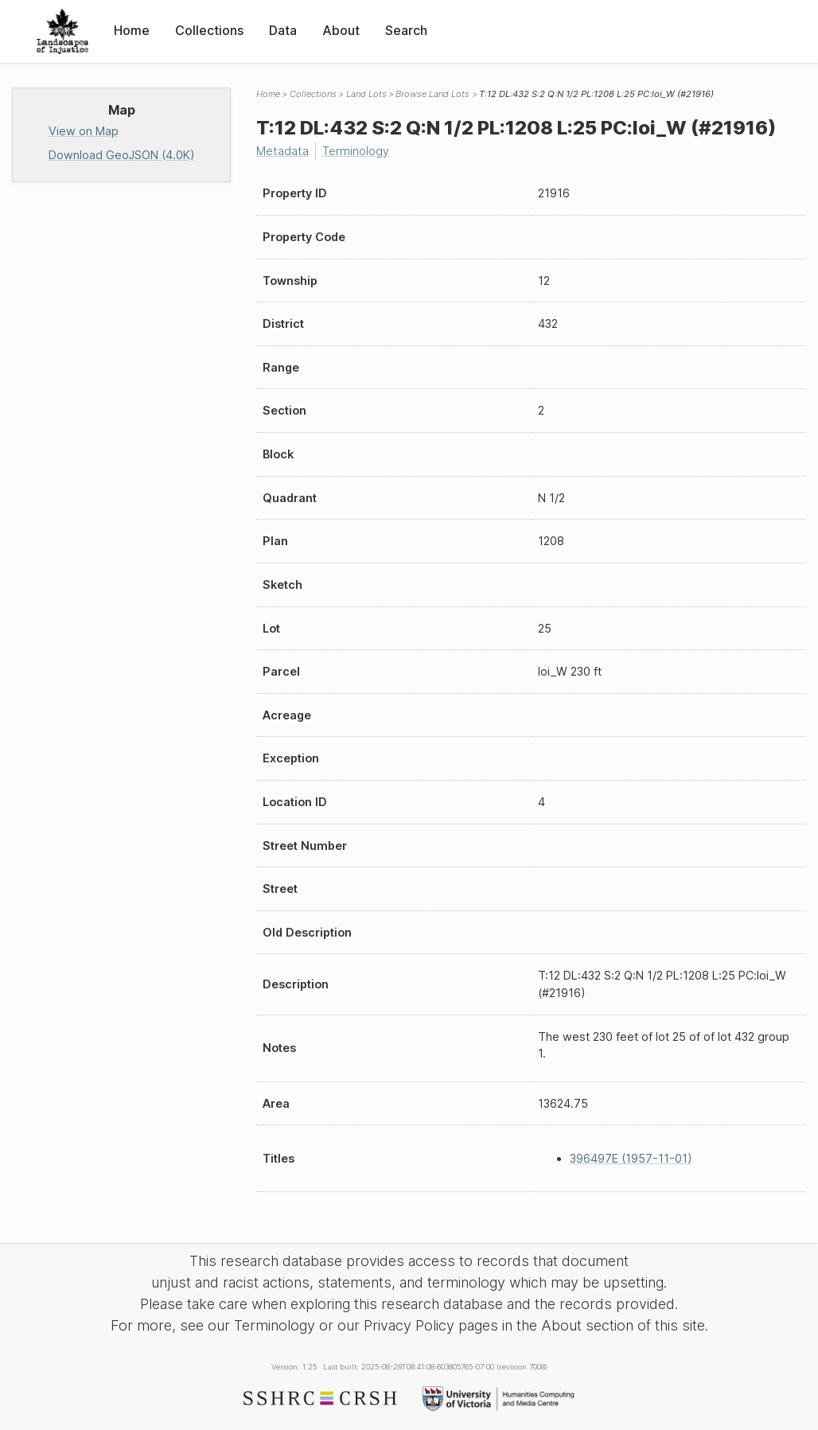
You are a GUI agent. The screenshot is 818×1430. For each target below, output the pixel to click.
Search (406, 30)
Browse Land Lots (432, 93)
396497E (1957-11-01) (631, 1158)
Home (132, 30)
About (341, 30)
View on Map (84, 131)
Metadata (282, 151)
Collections (209, 30)
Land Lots (366, 93)
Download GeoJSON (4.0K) (122, 155)
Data (283, 30)
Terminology (355, 151)
